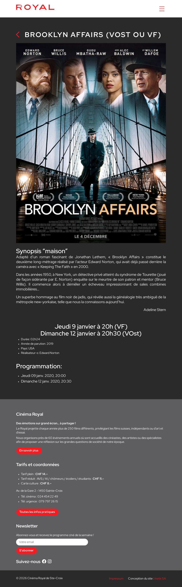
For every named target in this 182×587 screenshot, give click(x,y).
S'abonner (26, 550)
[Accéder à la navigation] (161, 9)
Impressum (116, 578)
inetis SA (160, 578)
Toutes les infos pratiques (37, 512)
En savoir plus (28, 450)
